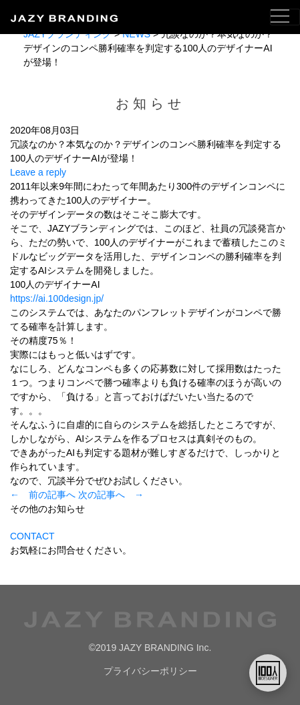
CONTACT (32, 536)
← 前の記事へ (43, 494)
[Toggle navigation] (285, 17)
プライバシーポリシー (150, 671)
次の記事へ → (111, 494)
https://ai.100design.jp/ (57, 298)
